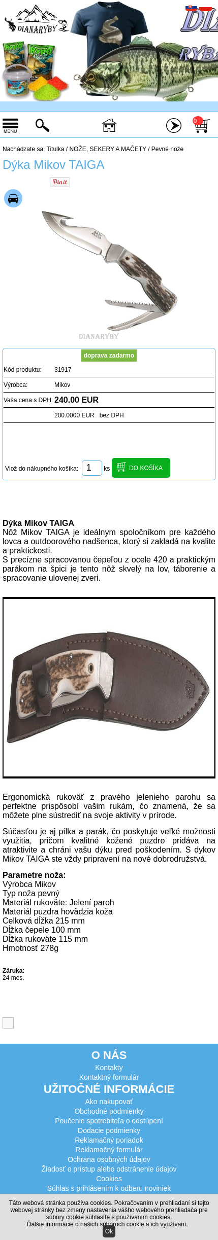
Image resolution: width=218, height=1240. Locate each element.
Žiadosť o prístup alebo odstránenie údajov (109, 1169)
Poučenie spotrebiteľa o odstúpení (109, 1121)
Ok (109, 1231)
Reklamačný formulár (108, 1150)
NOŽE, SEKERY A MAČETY (107, 149)
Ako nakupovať (109, 1101)
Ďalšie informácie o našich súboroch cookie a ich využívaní (106, 1224)
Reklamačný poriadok (109, 1140)
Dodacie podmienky (109, 1130)
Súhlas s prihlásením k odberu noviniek (109, 1188)
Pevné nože (167, 149)
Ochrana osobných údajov (109, 1159)
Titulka (56, 149)
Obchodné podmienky (108, 1111)
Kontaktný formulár (109, 1077)
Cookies (109, 1179)
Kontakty (108, 1068)
